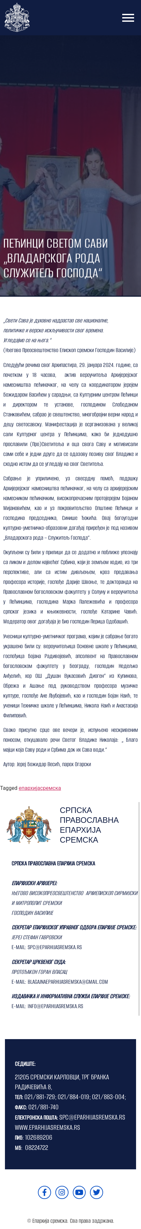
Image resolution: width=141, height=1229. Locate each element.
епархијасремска (40, 788)
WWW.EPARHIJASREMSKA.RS (47, 1127)
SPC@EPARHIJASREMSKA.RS (92, 1117)
